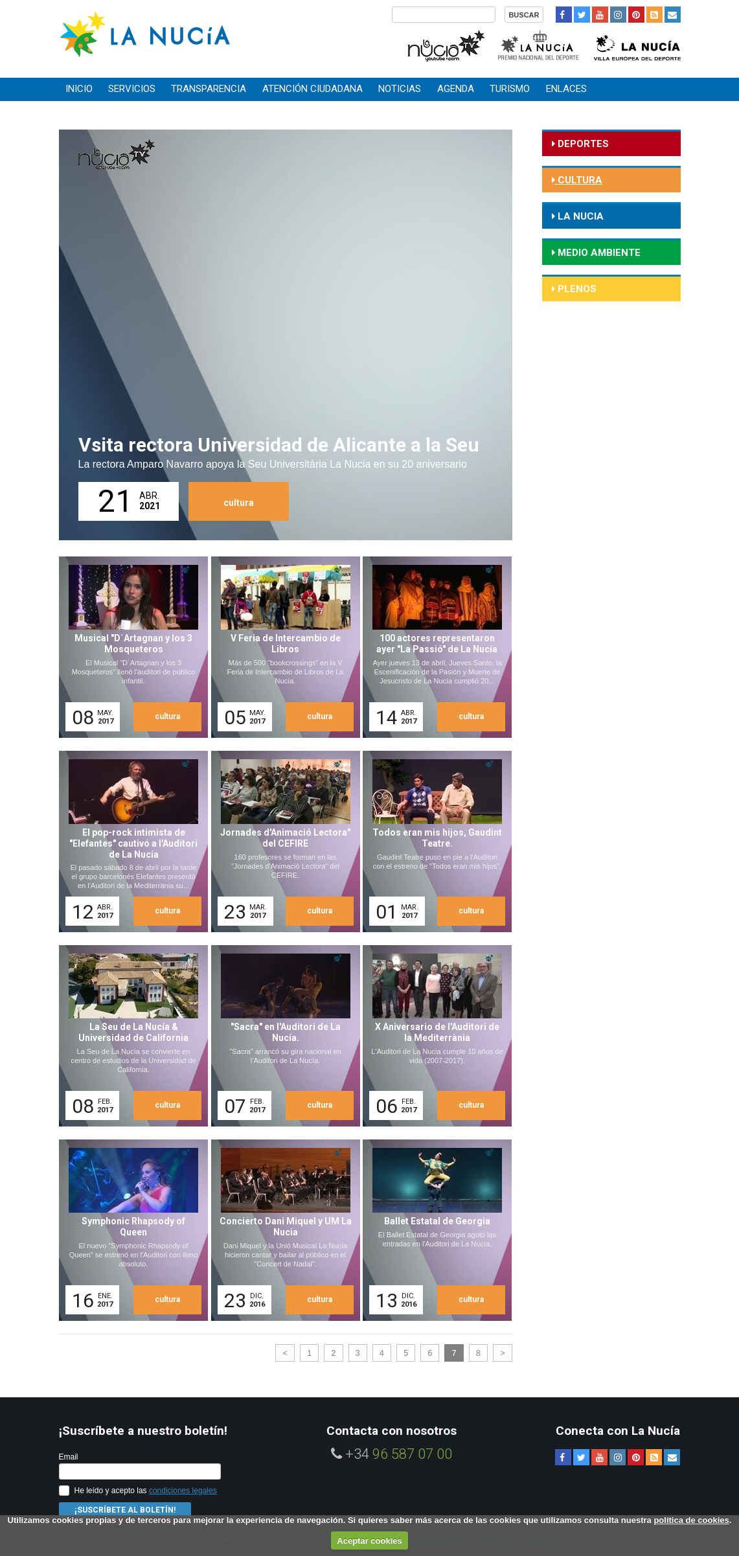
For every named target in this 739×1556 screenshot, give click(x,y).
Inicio (79, 89)
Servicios (131, 89)
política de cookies (691, 1520)
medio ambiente (598, 252)
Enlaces (566, 89)
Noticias (399, 89)
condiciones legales (183, 1490)
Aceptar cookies (369, 1541)
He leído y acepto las (145, 1490)
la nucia (579, 216)
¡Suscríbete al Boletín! (125, 1510)
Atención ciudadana (312, 89)
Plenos (576, 289)
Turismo (510, 89)
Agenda (455, 89)
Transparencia (208, 89)
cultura (238, 503)
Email (68, 1456)
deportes (582, 144)
